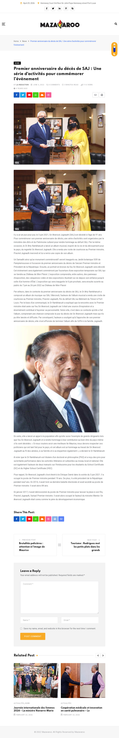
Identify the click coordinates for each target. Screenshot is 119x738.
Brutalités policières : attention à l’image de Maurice (32, 547)
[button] (98, 655)
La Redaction (22, 85)
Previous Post (29, 540)
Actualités (19, 703)
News (24, 41)
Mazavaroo (80, 732)
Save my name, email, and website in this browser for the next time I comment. (60, 628)
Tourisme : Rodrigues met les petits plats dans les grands (85, 547)
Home (16, 41)
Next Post (92, 540)
